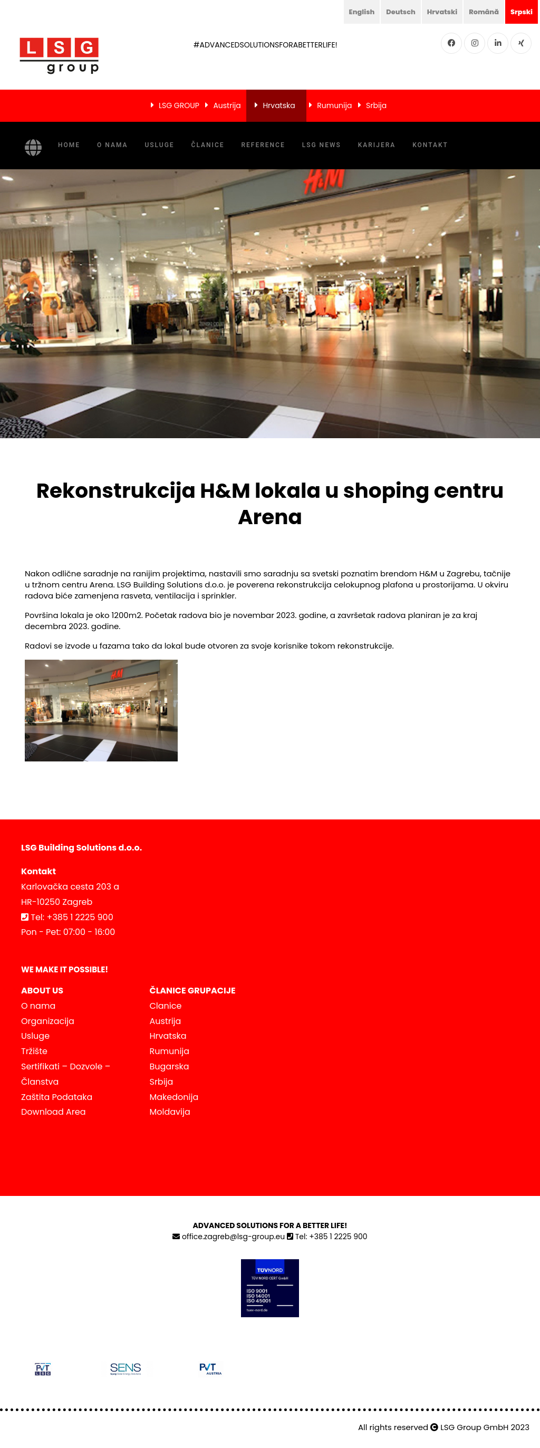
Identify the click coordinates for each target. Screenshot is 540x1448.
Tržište (34, 1051)
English (351, 11)
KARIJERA (377, 145)
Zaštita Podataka (56, 1097)
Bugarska (169, 1066)
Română (480, 11)
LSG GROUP (179, 105)
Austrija (226, 105)
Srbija (376, 105)
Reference (263, 145)
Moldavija (170, 1112)
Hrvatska (279, 105)
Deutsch (392, 11)
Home (69, 145)
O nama (112, 145)
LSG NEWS (321, 145)
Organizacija (47, 1021)
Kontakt (430, 145)
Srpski (520, 11)
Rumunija (334, 105)
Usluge (159, 145)
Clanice (166, 1006)
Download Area (53, 1112)
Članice (208, 145)
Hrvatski (436, 11)
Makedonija (174, 1097)
